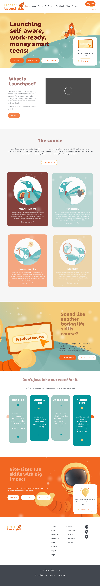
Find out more (49, 162)
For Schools (60, 6)
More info (70, 6)
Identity (70, 542)
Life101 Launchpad (58, 575)
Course (40, 6)
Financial (70, 534)
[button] (92, 416)
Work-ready (71, 530)
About (34, 6)
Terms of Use (55, 570)
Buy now (90, 4)
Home (27, 6)
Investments (71, 538)
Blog (53, 542)
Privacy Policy (44, 570)
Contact (78, 6)
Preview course (68, 357)
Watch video (51, 60)
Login (91, 9)
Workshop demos (87, 357)
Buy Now (15, 114)
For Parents (49, 6)
